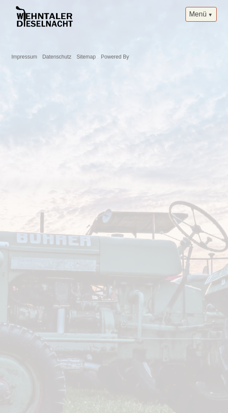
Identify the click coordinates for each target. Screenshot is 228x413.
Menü (198, 14)
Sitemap (86, 57)
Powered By (115, 57)
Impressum (24, 57)
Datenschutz (57, 57)
